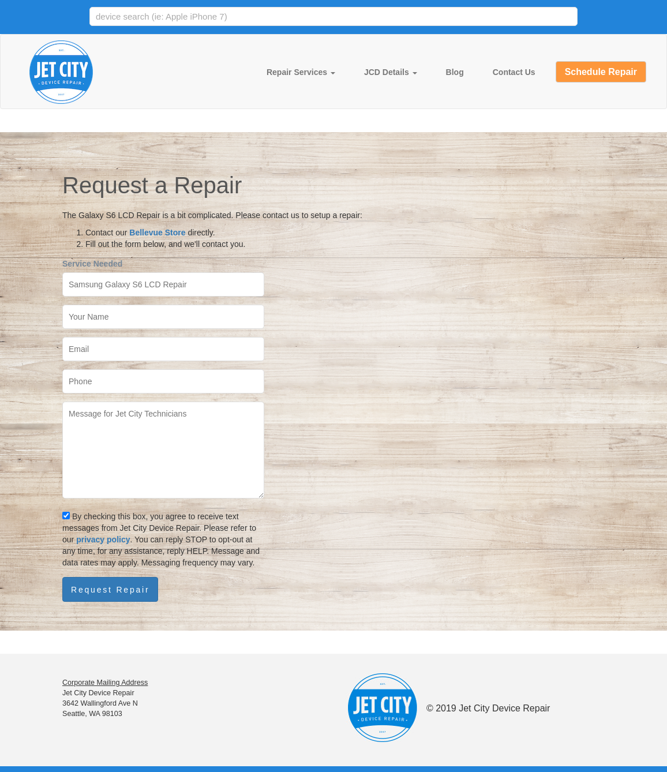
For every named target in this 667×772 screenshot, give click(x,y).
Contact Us (514, 72)
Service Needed (92, 263)
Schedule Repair (601, 72)
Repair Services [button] (301, 72)
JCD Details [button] (390, 72)
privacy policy (103, 539)
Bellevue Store (157, 232)
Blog (455, 72)
